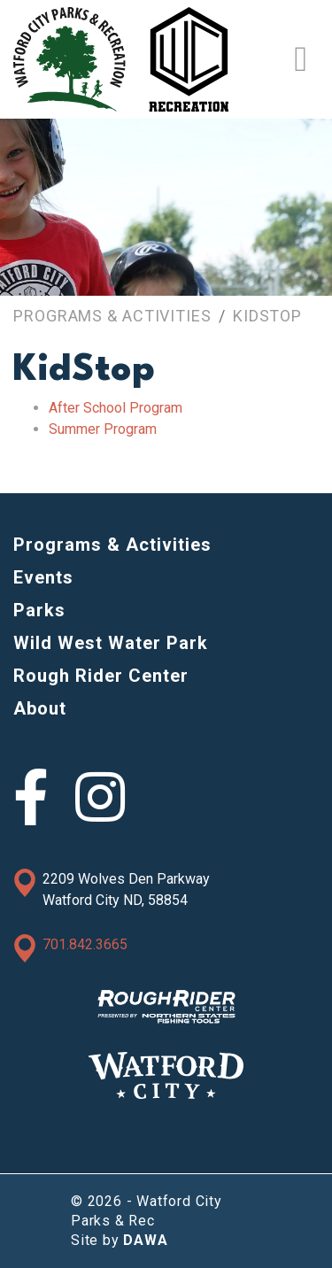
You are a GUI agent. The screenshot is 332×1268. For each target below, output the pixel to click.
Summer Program (103, 429)
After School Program (115, 407)
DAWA (145, 1240)
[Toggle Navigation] (300, 59)
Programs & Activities (112, 315)
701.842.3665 (84, 944)
